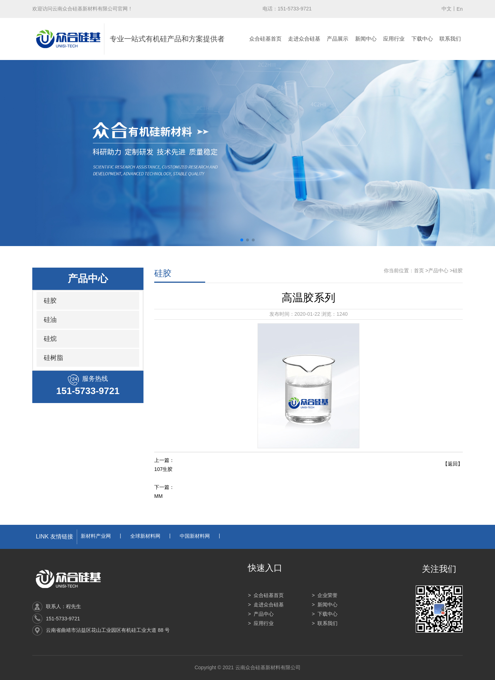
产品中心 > (440, 270)
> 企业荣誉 (325, 595)
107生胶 (163, 469)
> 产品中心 (261, 614)
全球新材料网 (145, 536)
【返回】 (453, 464)
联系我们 (450, 39)
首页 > (421, 270)
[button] (241, 240)
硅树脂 (53, 357)
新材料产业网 (96, 536)
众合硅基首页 (265, 39)
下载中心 (422, 39)
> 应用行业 (261, 623)
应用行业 (394, 39)
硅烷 (50, 338)
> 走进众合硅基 (266, 604)
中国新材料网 (195, 536)
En (460, 9)
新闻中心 (366, 39)
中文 (447, 8)
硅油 (50, 319)
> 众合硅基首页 (266, 595)
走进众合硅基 (304, 39)
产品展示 (337, 39)
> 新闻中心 (325, 604)
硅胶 (50, 300)
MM (158, 496)
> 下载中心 (325, 614)
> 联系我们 (325, 623)
